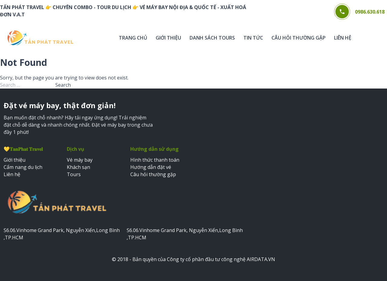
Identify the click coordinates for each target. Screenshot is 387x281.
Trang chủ (133, 37)
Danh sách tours (212, 37)
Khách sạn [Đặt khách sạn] (78, 167)
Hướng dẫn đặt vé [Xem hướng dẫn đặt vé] (150, 167)
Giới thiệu (168, 37)
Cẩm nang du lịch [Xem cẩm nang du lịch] (23, 167)
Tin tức (253, 37)
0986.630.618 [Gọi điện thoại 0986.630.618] (370, 11)
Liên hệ (342, 37)
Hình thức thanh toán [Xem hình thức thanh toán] (154, 160)
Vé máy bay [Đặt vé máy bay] (80, 160)
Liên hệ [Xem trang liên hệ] (12, 174)
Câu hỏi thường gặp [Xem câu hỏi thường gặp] (153, 174)
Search (63, 85)
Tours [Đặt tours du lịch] (74, 174)
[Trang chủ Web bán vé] (40, 38)
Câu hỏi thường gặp (299, 37)
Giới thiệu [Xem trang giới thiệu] (14, 160)
